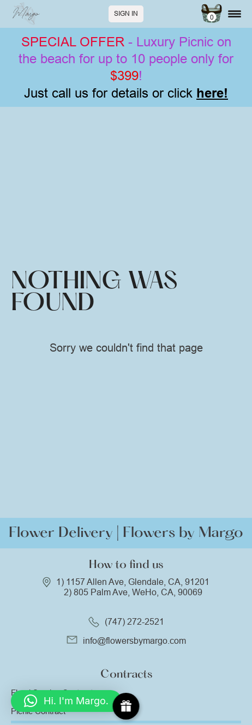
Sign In (126, 13)
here (210, 93)
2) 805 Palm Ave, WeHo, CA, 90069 (133, 592)
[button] (66, 701)
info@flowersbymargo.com (134, 640)
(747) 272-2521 (134, 621)
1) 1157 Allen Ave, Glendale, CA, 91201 (132, 582)
